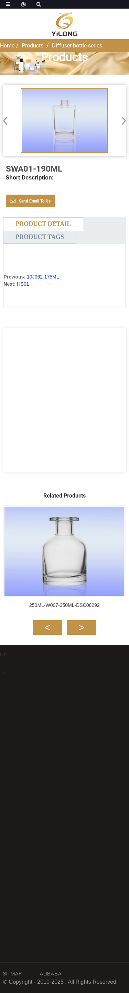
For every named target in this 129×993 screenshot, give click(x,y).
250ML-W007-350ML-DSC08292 (64, 605)
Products (32, 45)
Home (7, 45)
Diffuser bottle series (77, 45)
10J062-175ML (43, 277)
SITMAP (12, 974)
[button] (121, 120)
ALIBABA (51, 974)
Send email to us (35, 201)
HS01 (23, 284)
